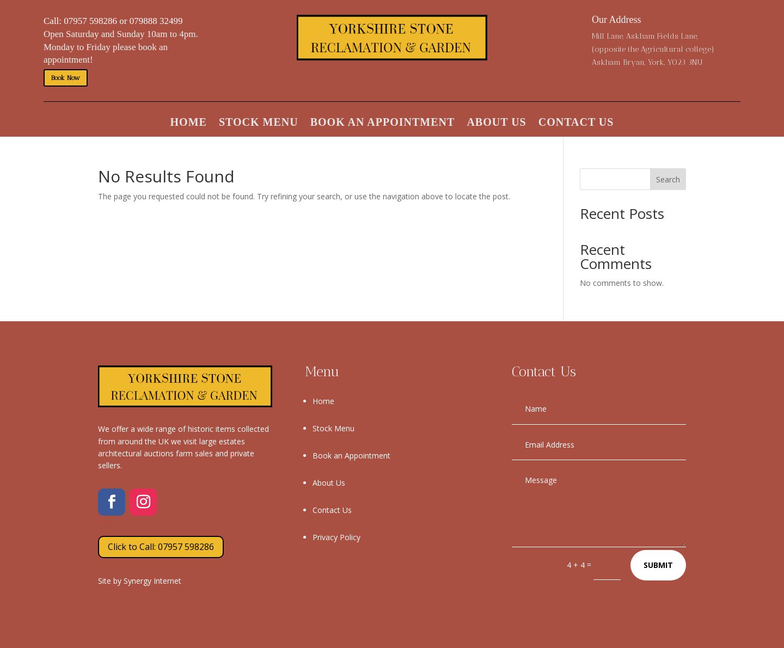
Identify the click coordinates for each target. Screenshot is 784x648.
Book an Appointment (382, 123)
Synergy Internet (152, 581)
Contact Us (576, 123)
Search (668, 179)
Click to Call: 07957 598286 (161, 547)
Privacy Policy (336, 537)
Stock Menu (258, 123)
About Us (496, 123)
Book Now (65, 78)
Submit (658, 565)
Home (188, 123)
